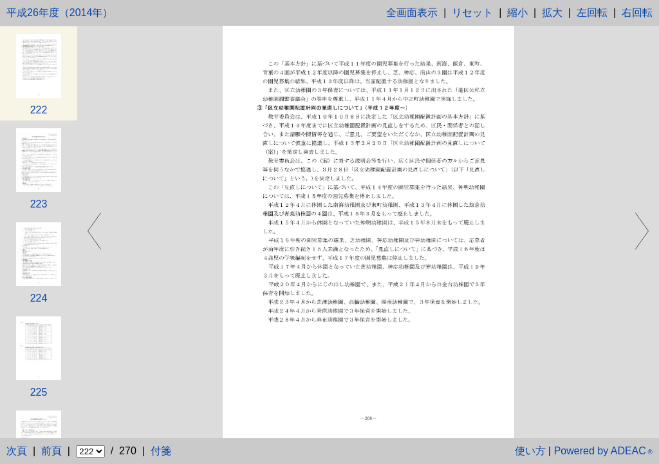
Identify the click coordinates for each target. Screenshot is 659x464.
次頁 (16, 450)
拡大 (552, 12)
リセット (472, 12)
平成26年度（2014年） (59, 12)
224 (39, 298)
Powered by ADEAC (603, 450)
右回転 (637, 12)
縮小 (517, 12)
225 (39, 392)
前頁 (51, 450)
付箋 (161, 450)
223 (39, 203)
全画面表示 (412, 12)
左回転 (592, 12)
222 (39, 109)
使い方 (530, 450)
